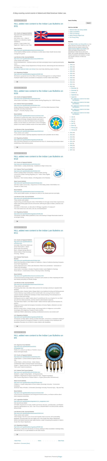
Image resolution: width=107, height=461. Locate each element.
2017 (71, 84)
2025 (71, 67)
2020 (71, 77)
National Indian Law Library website (78, 29)
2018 (71, 82)
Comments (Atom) (25, 443)
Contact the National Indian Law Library (24, 69)
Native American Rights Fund (77, 35)
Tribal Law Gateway (74, 33)
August (73, 97)
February (73, 127)
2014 (71, 134)
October (73, 92)
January (73, 130)
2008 (71, 147)
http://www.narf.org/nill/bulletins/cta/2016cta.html (27, 98)
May (72, 121)
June (72, 119)
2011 (71, 141)
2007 (71, 150)
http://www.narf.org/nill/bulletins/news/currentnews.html (29, 50)
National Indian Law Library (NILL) (78, 44)
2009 (71, 145)
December (74, 88)
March (73, 125)
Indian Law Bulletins (75, 31)
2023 (71, 71)
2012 (71, 139)
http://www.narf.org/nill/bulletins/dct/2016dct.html (27, 105)
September (74, 94)
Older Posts (61, 440)
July (72, 117)
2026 (71, 64)
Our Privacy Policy (74, 37)
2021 (71, 75)
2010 (71, 143)
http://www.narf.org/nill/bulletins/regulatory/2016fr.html (28, 74)
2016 (71, 86)
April (72, 123)
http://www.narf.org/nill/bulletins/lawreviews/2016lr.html (28, 58)
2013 (71, 137)
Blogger (60, 456)
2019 (71, 80)
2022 (71, 73)
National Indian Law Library (25, 7)
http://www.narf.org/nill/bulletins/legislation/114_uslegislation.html (31, 401)
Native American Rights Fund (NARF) (77, 48)
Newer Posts (17, 440)
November (74, 90)
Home (39, 440)
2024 (71, 69)
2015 (71, 132)
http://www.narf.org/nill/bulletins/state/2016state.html (28, 183)
